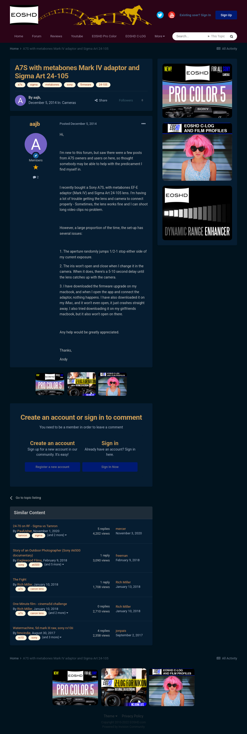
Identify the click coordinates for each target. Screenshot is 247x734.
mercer (121, 529)
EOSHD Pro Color (104, 36)
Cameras (69, 103)
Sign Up (226, 15)
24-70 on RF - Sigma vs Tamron (35, 526)
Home (18, 36)
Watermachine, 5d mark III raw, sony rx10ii (43, 628)
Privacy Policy (132, 716)
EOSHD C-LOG (136, 36)
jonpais (121, 631)
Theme (110, 716)
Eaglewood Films (29, 560)
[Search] (190, 36)
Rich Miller (24, 584)
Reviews (56, 36)
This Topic (218, 36)
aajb (36, 97)
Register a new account (52, 467)
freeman (122, 555)
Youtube (77, 36)
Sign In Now (110, 467)
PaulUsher (24, 531)
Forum (36, 36)
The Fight (19, 579)
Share (101, 100)
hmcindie (23, 633)
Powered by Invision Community (123, 727)
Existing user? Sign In (195, 15)
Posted (78, 124)
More (160, 36)
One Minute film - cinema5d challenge (40, 604)
